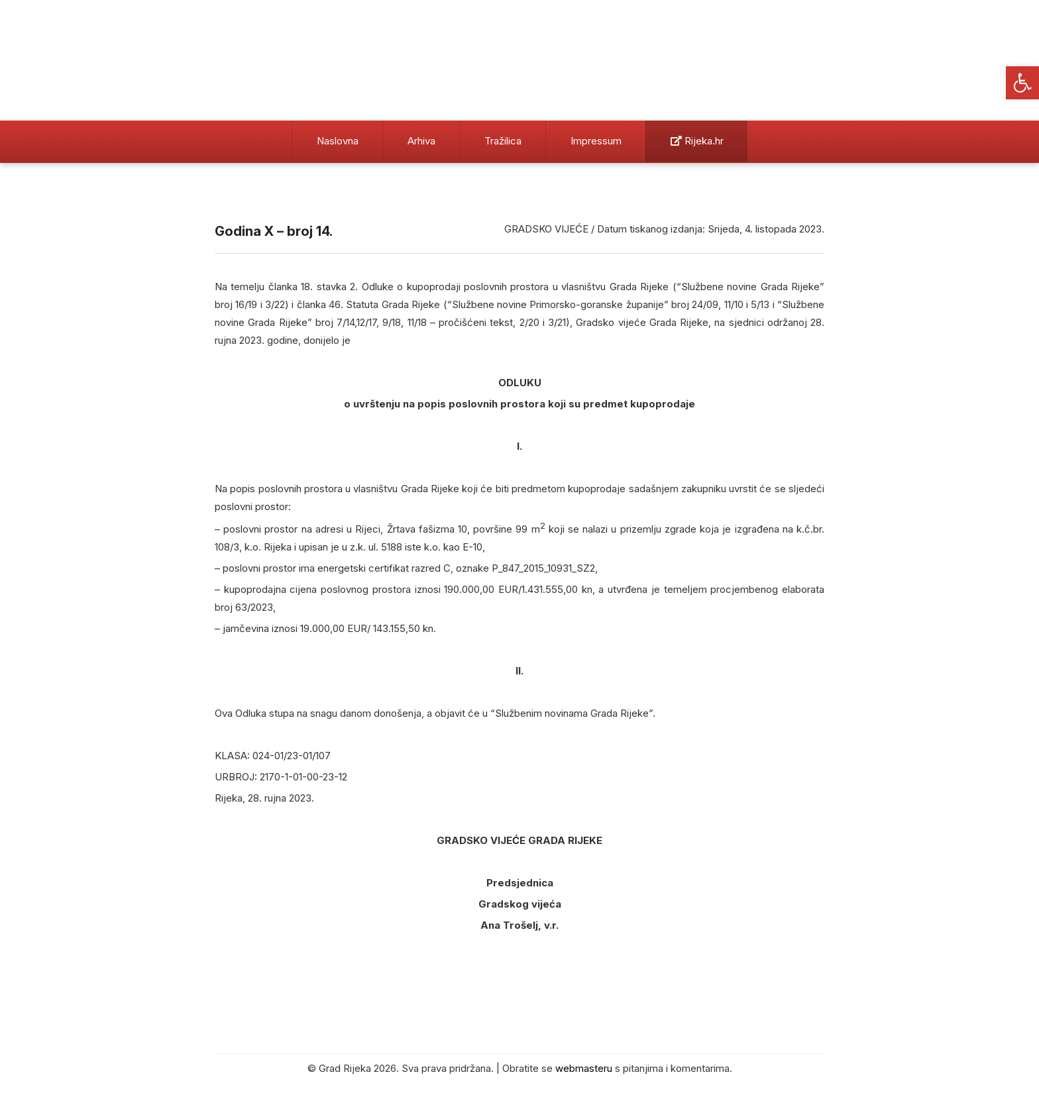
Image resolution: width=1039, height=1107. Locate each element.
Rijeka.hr (697, 140)
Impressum (596, 140)
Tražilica (502, 140)
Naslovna (337, 140)
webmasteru (583, 1068)
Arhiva (421, 140)
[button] (1022, 82)
